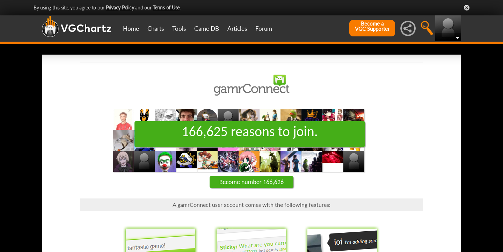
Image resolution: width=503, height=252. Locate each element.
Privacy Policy (120, 7)
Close (466, 7)
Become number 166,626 (251, 182)
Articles (237, 28)
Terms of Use (166, 7)
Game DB (206, 28)
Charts (155, 28)
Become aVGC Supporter (372, 26)
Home (131, 28)
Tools (179, 28)
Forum (263, 28)
